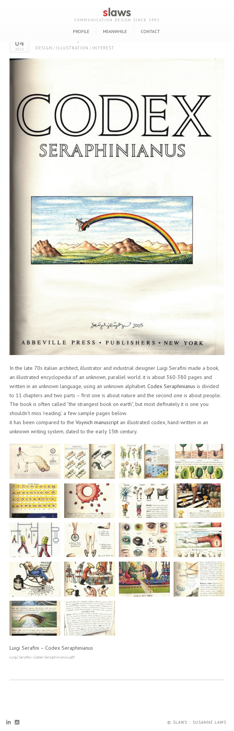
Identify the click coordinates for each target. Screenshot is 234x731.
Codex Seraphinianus (171, 386)
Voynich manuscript (97, 422)
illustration (72, 48)
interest (103, 48)
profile (81, 31)
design (43, 48)
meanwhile (115, 31)
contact (150, 31)
